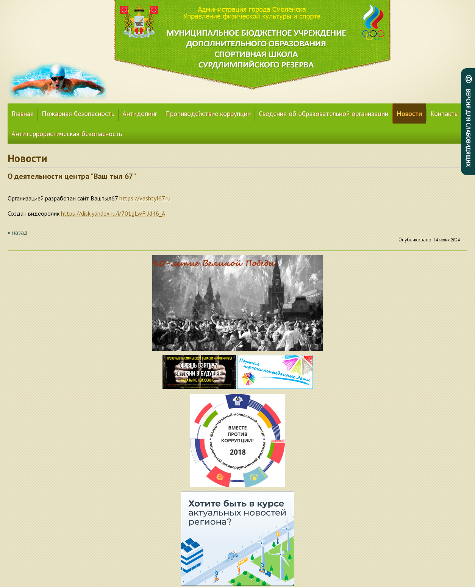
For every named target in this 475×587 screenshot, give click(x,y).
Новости (409, 113)
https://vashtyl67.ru (144, 198)
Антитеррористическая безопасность (66, 133)
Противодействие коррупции (208, 113)
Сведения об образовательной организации (323, 113)
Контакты (444, 113)
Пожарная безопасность (78, 113)
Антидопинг (139, 113)
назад (20, 232)
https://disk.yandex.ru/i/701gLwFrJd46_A (113, 213)
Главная (22, 113)
